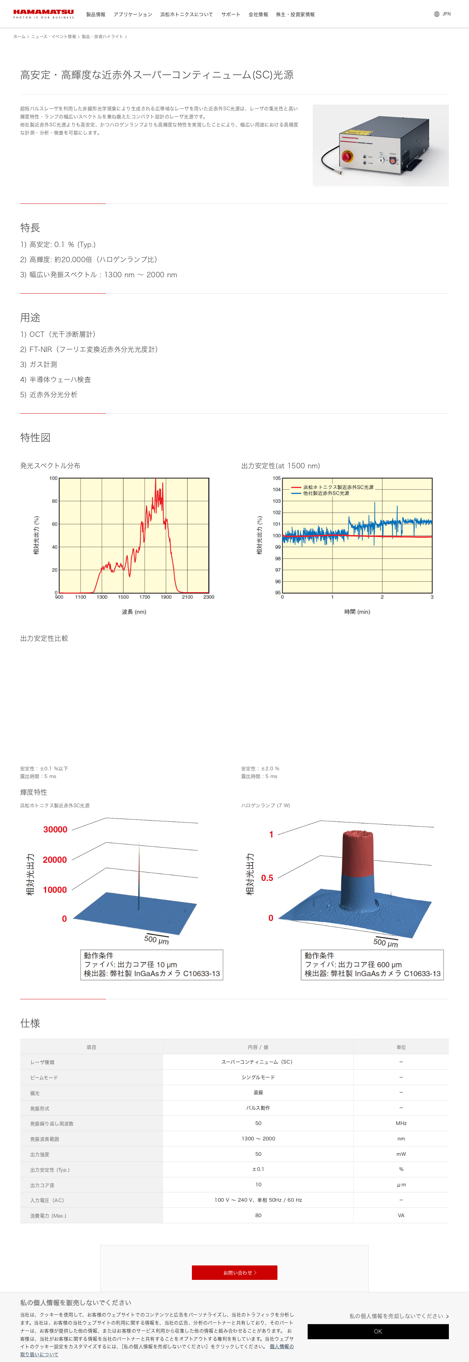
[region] (234, 1327)
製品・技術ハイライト (102, 36)
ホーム (19, 36)
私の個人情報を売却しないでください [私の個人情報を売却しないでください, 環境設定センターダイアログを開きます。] (396, 1316)
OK (378, 1331)
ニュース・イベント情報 (53, 36)
